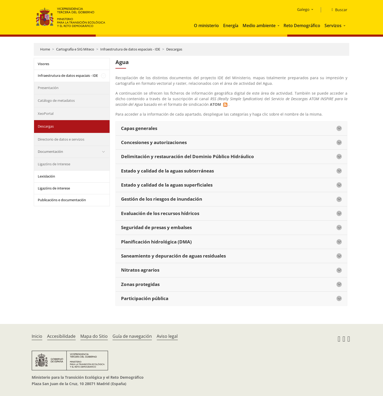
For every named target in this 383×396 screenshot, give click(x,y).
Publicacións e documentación (62, 199)
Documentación (50, 151)
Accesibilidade (61, 336)
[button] (279, 25)
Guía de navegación (132, 336)
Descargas (174, 49)
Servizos (333, 25)
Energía (230, 25)
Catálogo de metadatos (56, 100)
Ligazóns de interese (54, 188)
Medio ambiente (259, 25)
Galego (303, 9)
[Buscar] (337, 9)
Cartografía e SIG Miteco (75, 49)
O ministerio (206, 25)
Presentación (48, 87)
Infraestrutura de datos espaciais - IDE (130, 49)
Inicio (37, 336)
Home (45, 49)
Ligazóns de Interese (54, 164)
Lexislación (46, 176)
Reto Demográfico (302, 25)
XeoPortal (45, 113)
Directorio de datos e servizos (61, 139)
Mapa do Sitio (94, 336)
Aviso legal (167, 336)
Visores (43, 63)
